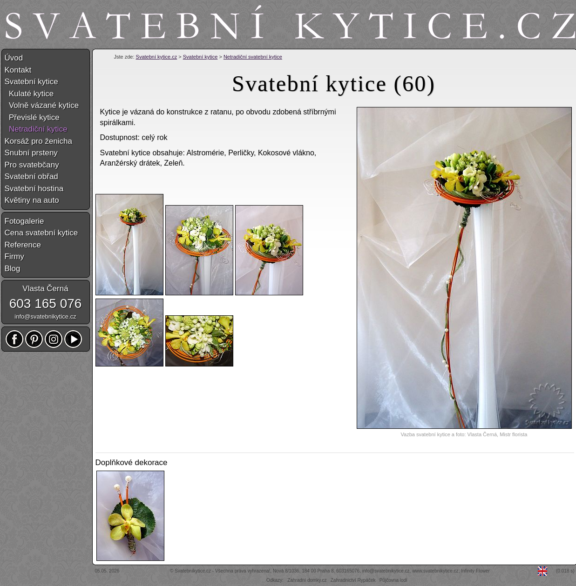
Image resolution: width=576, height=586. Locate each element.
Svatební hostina (34, 188)
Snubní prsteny (31, 152)
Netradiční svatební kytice (253, 57)
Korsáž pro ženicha (39, 141)
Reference (23, 244)
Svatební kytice (200, 57)
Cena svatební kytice (41, 232)
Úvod (14, 57)
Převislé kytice (32, 117)
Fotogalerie (24, 221)
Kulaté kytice (29, 93)
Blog (12, 268)
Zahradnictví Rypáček (353, 580)
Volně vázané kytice (42, 105)
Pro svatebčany (32, 164)
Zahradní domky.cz (306, 580)
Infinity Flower (475, 570)
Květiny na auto (32, 200)
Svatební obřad (31, 176)
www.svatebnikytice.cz (435, 570)
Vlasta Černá (45, 288)
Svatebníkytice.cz (193, 570)
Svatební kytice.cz (156, 57)
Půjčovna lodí (393, 580)
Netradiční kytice (36, 129)
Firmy (14, 256)
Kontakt (18, 70)
